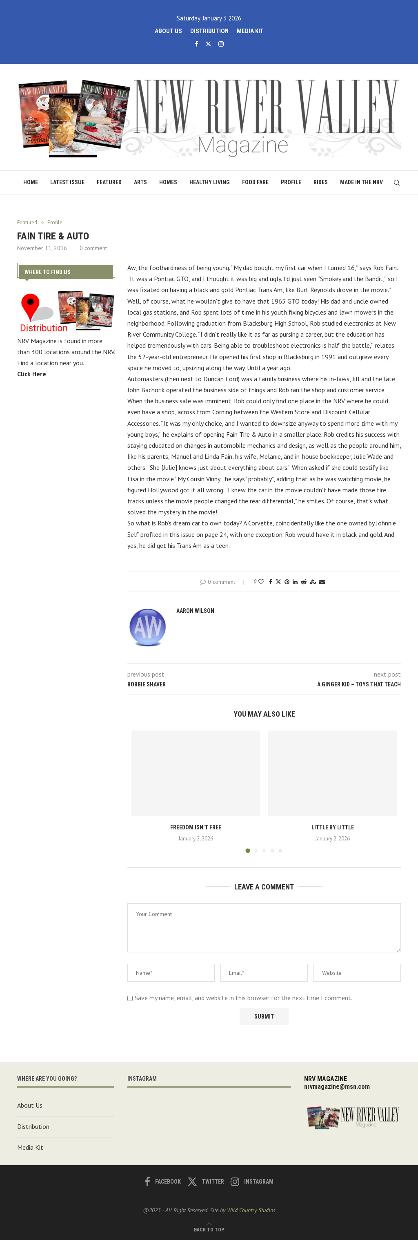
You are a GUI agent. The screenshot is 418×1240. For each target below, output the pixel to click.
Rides (321, 182)
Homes (168, 182)
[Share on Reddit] (304, 581)
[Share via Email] (322, 581)
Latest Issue (67, 182)
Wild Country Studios (251, 1210)
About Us (168, 31)
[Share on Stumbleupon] (313, 581)
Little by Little (332, 827)
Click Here (31, 373)
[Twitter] (208, 44)
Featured (109, 182)
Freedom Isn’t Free (195, 827)
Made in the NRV (361, 182)
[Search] (397, 182)
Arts (140, 182)
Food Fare (255, 182)
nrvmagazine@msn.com (337, 1086)
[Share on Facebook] (270, 581)
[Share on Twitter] (278, 581)
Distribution (209, 31)
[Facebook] (196, 44)
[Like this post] (261, 581)
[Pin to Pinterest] (287, 581)
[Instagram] (221, 44)
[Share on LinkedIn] (295, 581)
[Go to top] (209, 1229)
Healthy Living (209, 182)
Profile (291, 182)
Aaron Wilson (195, 611)
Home (30, 182)
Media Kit (250, 31)
